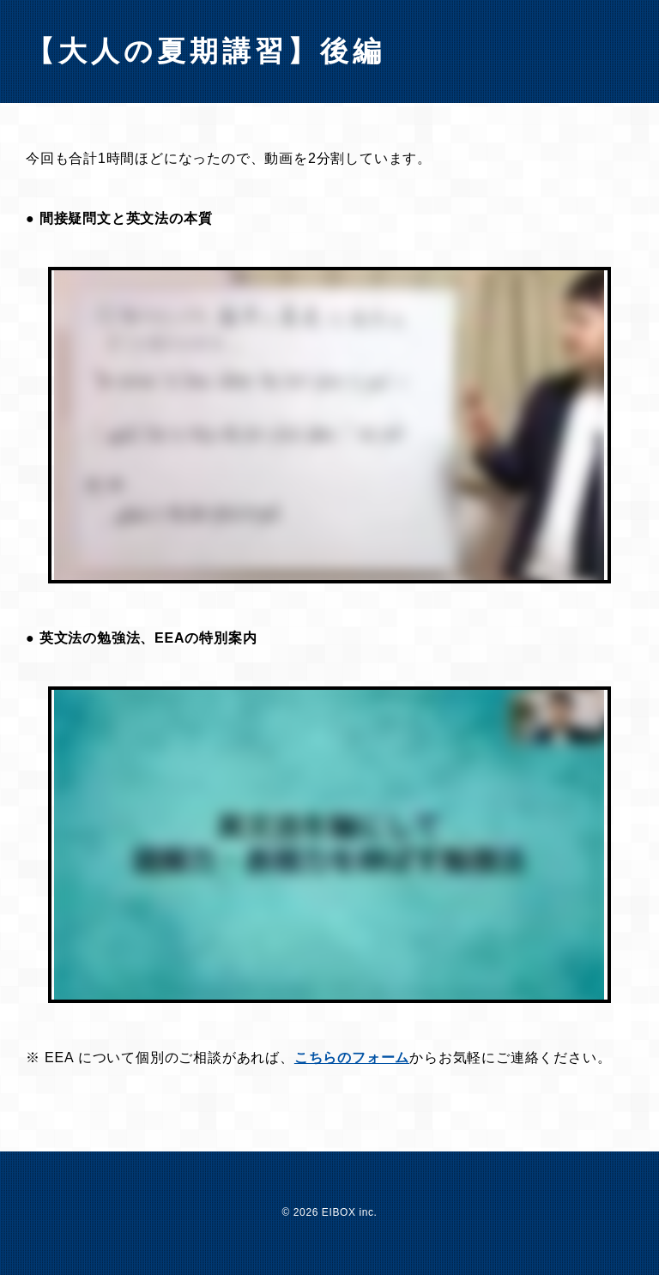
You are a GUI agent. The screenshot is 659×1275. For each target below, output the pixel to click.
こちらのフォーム (351, 1057)
